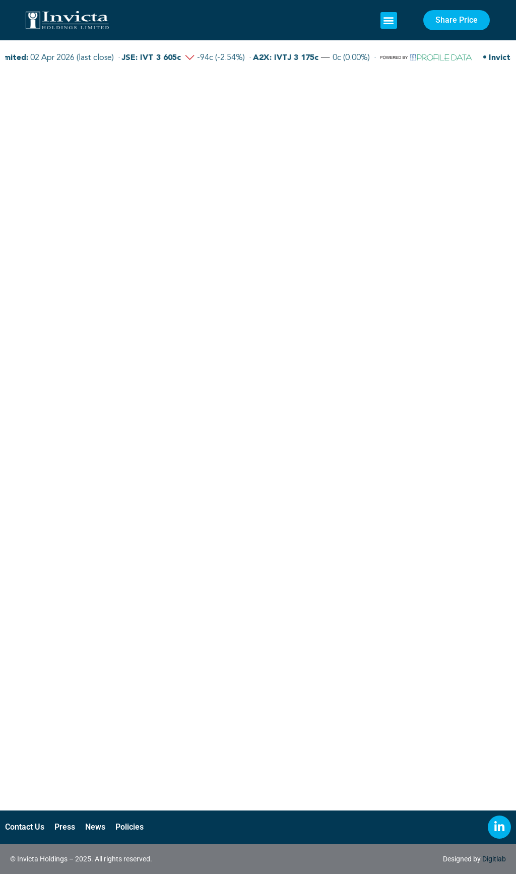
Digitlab (494, 859)
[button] (388, 20)
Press (64, 827)
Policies (129, 827)
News (95, 827)
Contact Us (24, 827)
